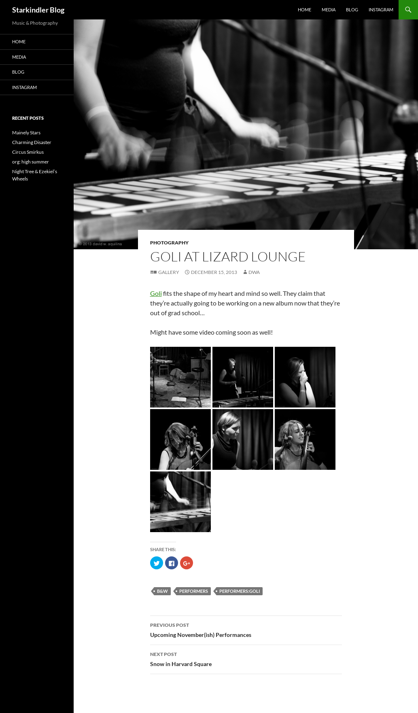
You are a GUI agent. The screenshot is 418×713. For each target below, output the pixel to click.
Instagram (381, 9)
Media (328, 9)
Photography (169, 243)
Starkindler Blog (38, 9)
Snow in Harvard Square (246, 658)
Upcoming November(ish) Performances (246, 629)
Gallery (168, 272)
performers (193, 591)
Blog (352, 9)
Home (304, 9)
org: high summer (30, 162)
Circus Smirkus (28, 152)
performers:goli (239, 591)
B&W (162, 591)
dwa (254, 272)
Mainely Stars (26, 132)
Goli (156, 293)
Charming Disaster (31, 142)
